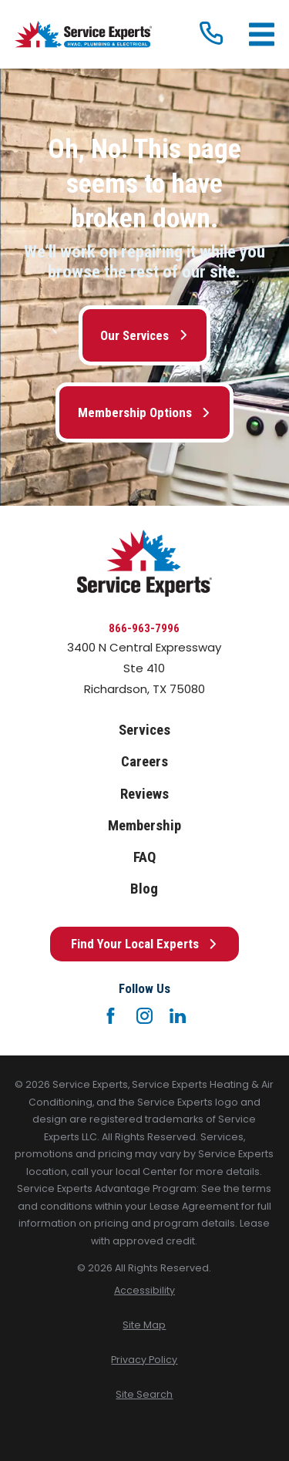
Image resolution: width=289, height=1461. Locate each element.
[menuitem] (144, 1291)
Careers (144, 761)
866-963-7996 (144, 628)
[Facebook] (110, 1016)
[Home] (83, 34)
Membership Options (144, 412)
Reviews (144, 794)
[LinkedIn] (178, 1016)
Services (144, 730)
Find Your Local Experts (144, 943)
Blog (144, 888)
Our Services (144, 335)
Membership (144, 825)
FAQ (144, 857)
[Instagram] (144, 1016)
